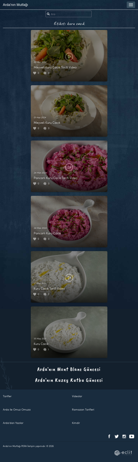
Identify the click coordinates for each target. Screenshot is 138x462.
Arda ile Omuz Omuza (17, 409)
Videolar (77, 396)
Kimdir (76, 423)
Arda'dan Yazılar (13, 423)
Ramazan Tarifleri (83, 409)
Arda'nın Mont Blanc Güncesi (69, 369)
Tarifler (7, 396)
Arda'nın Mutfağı (15, 5)
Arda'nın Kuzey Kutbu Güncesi (69, 380)
